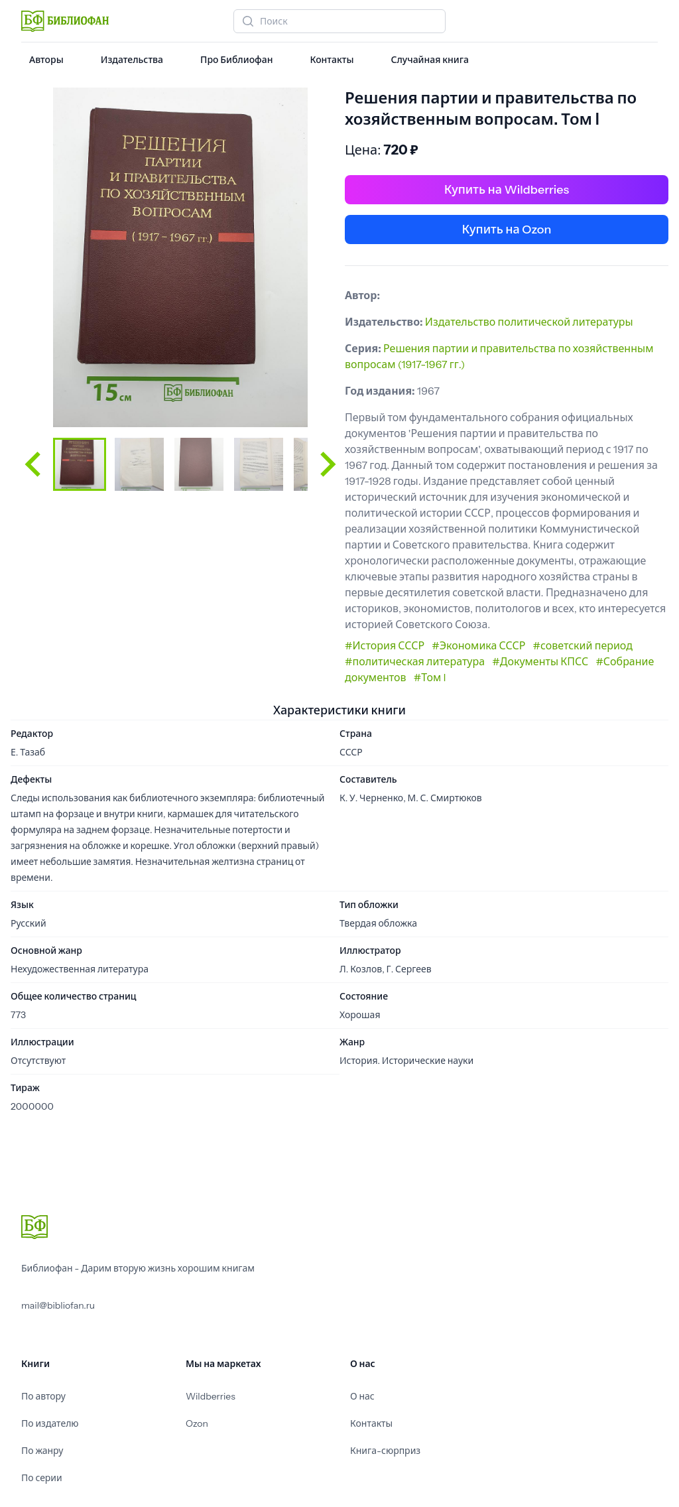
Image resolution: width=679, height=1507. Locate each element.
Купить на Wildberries (506, 189)
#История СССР (384, 645)
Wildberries (210, 1396)
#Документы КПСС (540, 661)
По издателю (50, 1423)
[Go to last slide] (34, 464)
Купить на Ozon (507, 229)
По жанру (42, 1451)
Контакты (331, 60)
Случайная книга (429, 60)
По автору (43, 1396)
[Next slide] (326, 464)
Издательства (132, 60)
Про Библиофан (236, 60)
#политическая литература (415, 661)
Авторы (46, 60)
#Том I (430, 677)
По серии (41, 1478)
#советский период (583, 645)
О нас (362, 1396)
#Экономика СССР (478, 645)
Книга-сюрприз (385, 1451)
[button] (79, 464)
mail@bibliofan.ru (58, 1305)
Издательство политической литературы (529, 321)
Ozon (197, 1423)
